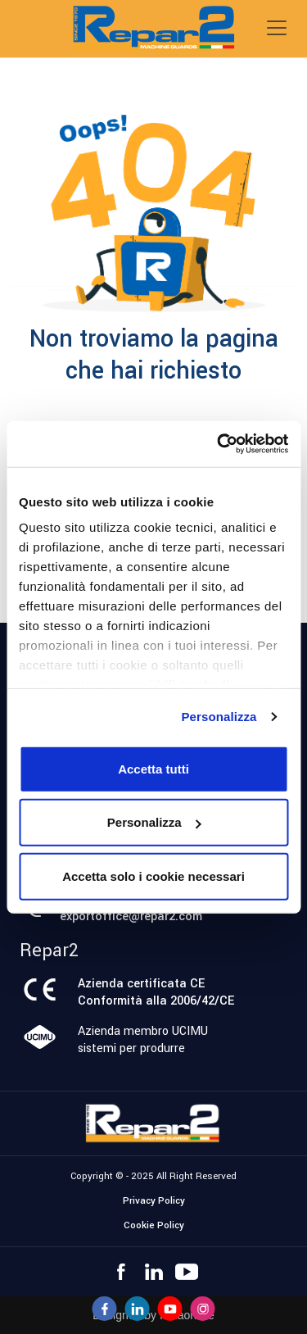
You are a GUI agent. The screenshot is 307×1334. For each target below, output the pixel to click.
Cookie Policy (154, 1225)
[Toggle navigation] (277, 27)
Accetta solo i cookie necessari (153, 876)
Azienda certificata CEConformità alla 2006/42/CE (156, 992)
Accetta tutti (153, 768)
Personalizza (218, 717)
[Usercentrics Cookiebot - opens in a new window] (218, 444)
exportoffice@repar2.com (131, 916)
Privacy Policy (154, 1201)
